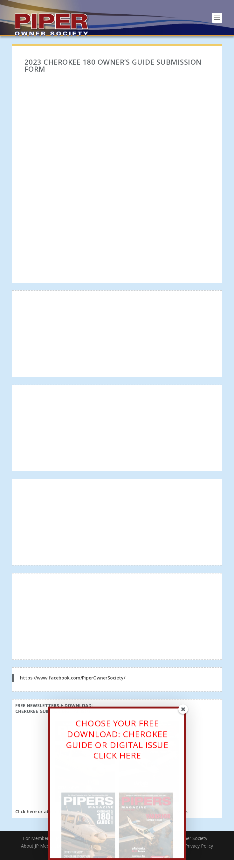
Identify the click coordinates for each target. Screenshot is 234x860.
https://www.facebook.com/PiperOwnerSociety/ (72, 678)
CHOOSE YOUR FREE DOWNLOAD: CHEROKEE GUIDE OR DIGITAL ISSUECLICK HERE (117, 741)
